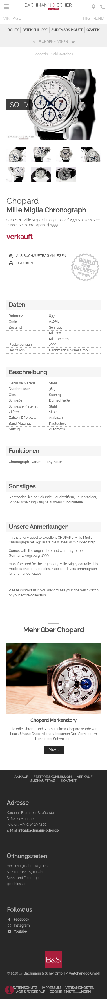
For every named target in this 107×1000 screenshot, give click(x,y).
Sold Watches (62, 54)
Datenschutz (25, 988)
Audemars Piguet (67, 30)
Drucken (21, 263)
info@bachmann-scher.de (38, 830)
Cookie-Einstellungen (70, 992)
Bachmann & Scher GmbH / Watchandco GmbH (62, 973)
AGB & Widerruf (30, 992)
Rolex (13, 30)
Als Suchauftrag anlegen (37, 256)
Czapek (92, 30)
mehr (54, 750)
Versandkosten (79, 988)
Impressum (51, 988)
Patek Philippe (35, 30)
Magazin (41, 54)
